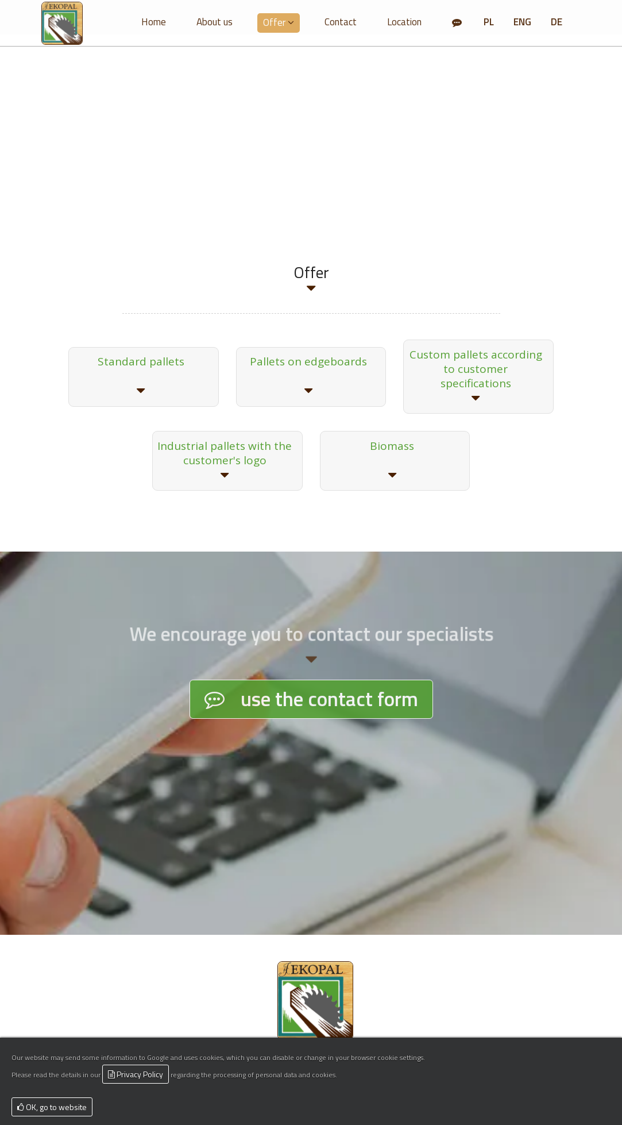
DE (556, 21)
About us (214, 21)
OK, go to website (52, 1107)
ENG (522, 21)
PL (489, 21)
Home (153, 21)
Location (404, 21)
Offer (278, 22)
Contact (340, 21)
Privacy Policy (135, 1074)
